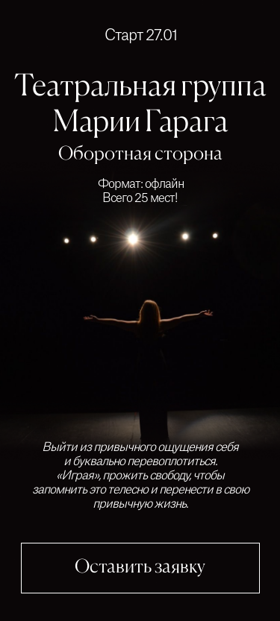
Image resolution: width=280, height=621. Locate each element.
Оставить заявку (140, 567)
